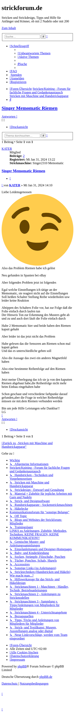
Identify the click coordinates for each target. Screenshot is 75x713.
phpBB (22, 666)
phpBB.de (45, 676)
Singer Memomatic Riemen (29, 108)
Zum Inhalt (9, 28)
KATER (7, 148)
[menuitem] (34, 53)
